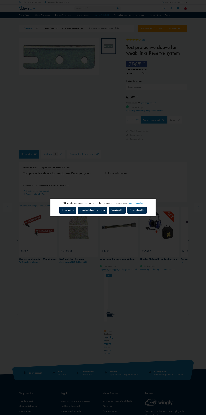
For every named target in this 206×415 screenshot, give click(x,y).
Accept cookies (117, 210)
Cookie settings (68, 210)
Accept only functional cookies (92, 210)
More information (135, 203)
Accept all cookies (137, 210)
